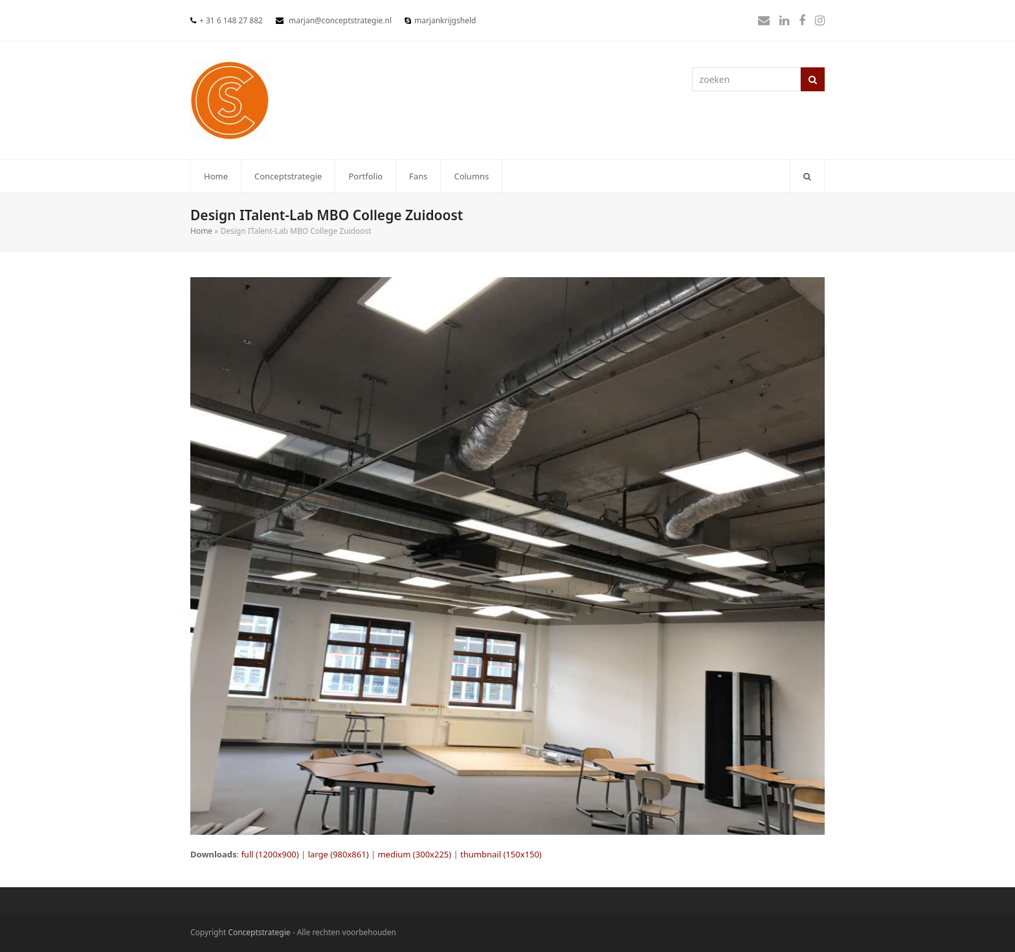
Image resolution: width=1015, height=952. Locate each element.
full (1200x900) (269, 854)
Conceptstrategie (259, 932)
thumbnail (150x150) (501, 854)
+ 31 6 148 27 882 (231, 20)
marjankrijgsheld (445, 20)
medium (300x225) (414, 854)
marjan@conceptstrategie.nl (340, 20)
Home (201, 230)
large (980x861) (338, 854)
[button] (807, 176)
